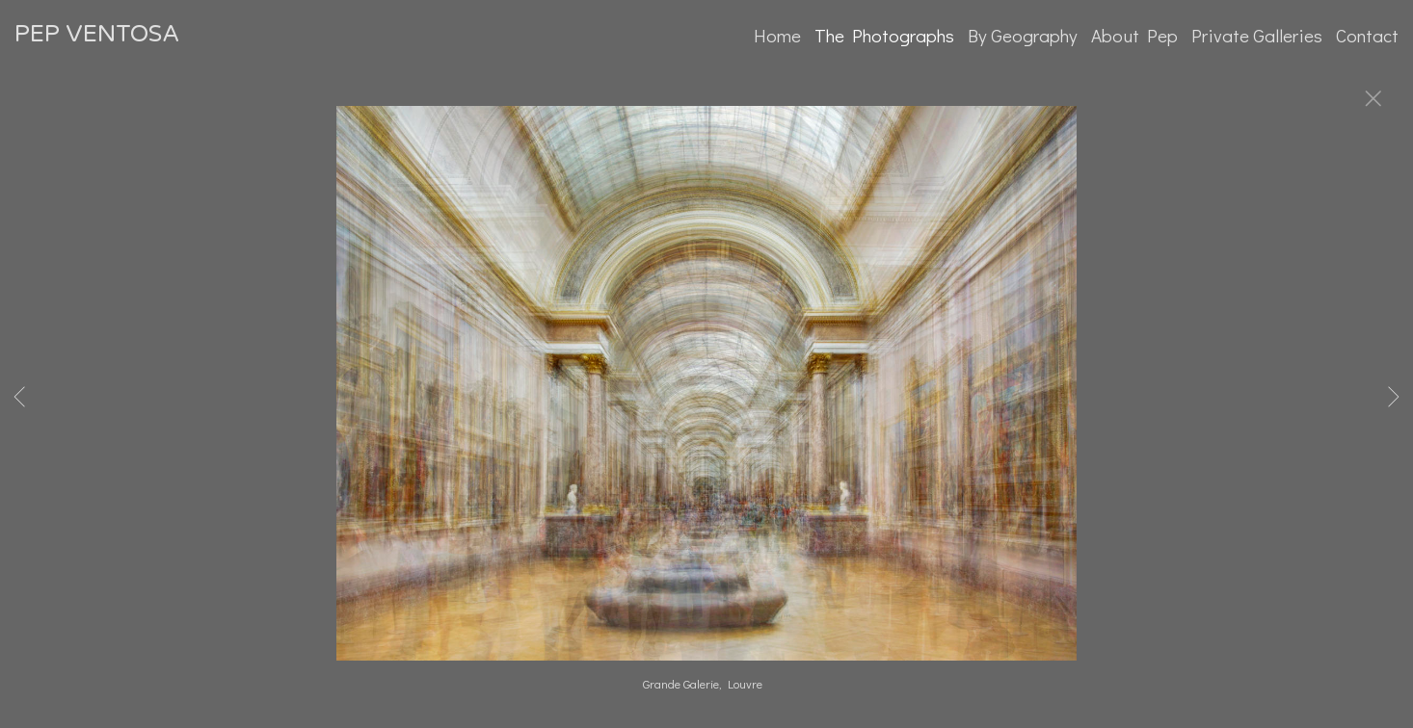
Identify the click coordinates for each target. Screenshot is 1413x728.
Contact (1367, 35)
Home (777, 35)
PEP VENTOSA (96, 34)
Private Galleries (1256, 35)
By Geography (1023, 35)
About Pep (1134, 35)
